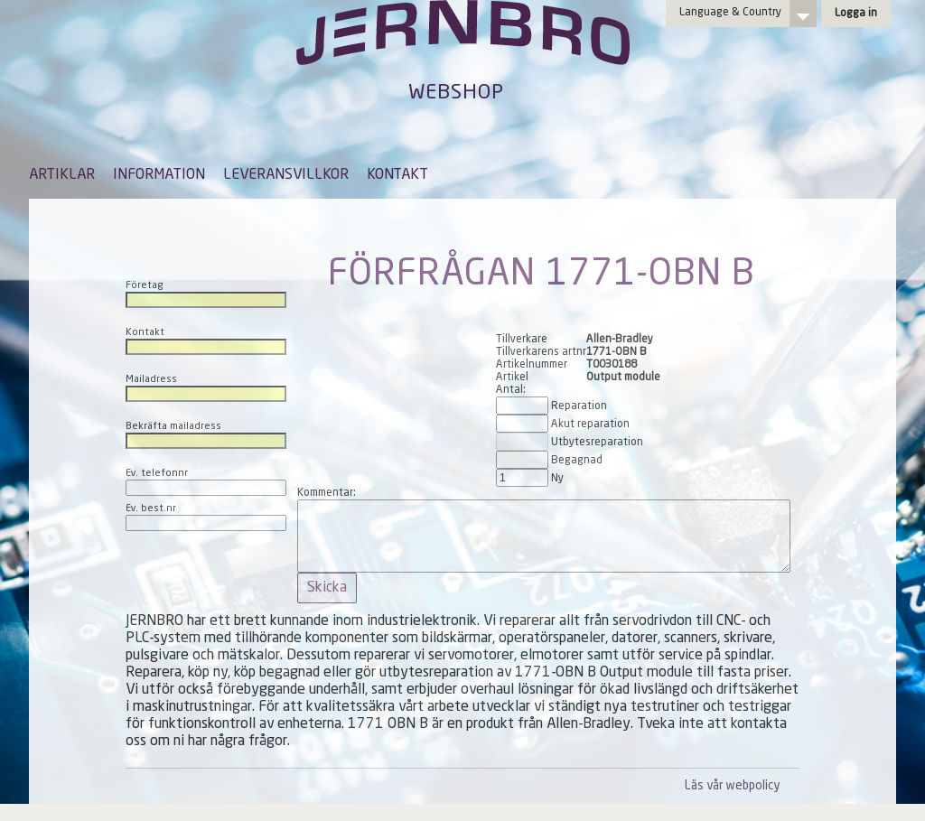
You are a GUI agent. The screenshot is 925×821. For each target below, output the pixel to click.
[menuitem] (62, 183)
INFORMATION (159, 175)
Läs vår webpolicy (732, 786)
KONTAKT (397, 175)
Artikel (512, 377)
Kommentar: (326, 493)
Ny (557, 478)
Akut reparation (590, 424)
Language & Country (730, 12)
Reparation (579, 406)
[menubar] (228, 188)
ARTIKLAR (62, 175)
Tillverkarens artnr (541, 352)
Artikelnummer (531, 364)
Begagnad (577, 460)
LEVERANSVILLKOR (286, 175)
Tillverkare (521, 339)
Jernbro (462, 50)
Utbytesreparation (597, 442)
